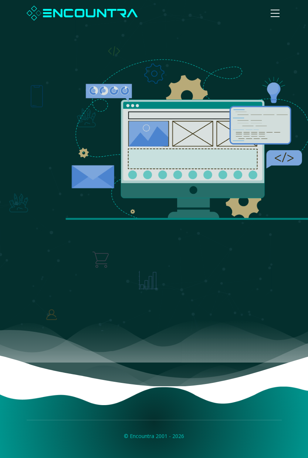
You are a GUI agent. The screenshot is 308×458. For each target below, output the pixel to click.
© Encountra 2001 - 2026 (154, 436)
